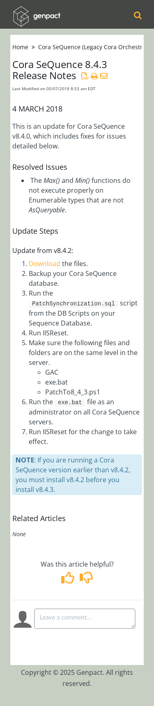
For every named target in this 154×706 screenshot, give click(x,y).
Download (44, 263)
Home (20, 47)
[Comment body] (85, 618)
